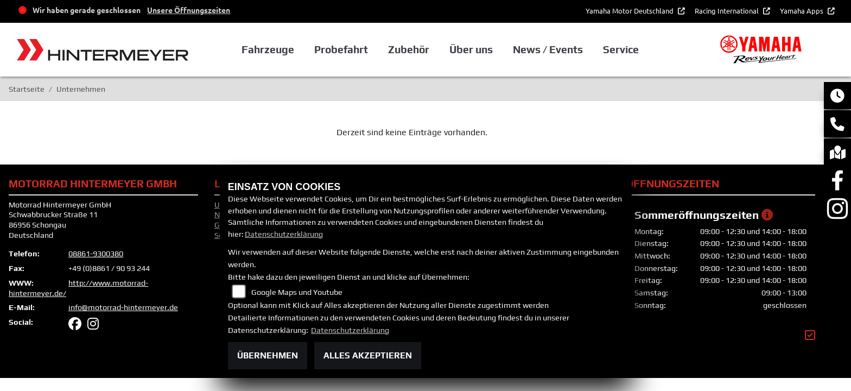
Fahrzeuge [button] (268, 49)
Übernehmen (267, 355)
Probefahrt (341, 49)
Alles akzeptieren (367, 355)
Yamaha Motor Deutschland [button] (630, 10)
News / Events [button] (548, 49)
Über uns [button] (471, 49)
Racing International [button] (727, 10)
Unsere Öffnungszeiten (188, 10)
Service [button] (621, 49)
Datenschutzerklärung (284, 234)
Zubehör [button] (408, 49)
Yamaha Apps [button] (802, 10)
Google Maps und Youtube (296, 292)
